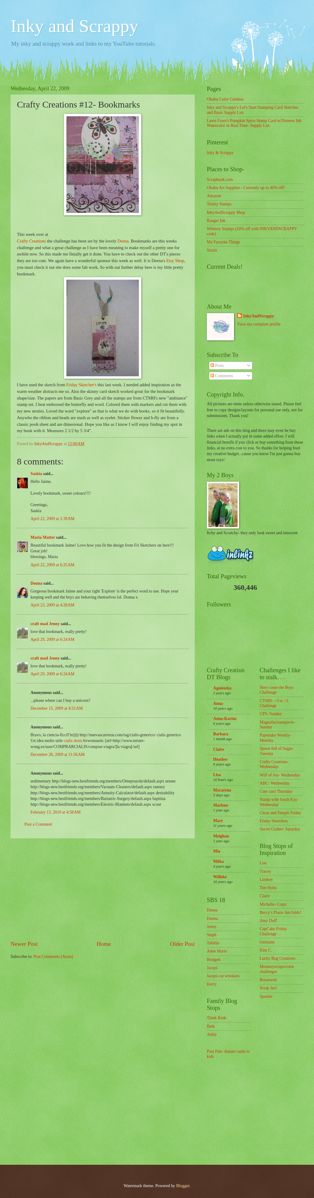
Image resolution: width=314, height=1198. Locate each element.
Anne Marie (217, 951)
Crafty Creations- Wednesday (274, 764)
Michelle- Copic (273, 904)
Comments (221, 376)
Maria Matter (42, 537)
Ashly (212, 1034)
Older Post (182, 944)
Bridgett (213, 959)
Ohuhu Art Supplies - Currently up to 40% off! (246, 187)
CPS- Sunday (271, 713)
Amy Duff (268, 920)
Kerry (211, 984)
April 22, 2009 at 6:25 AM (52, 565)
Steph (211, 935)
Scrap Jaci (268, 988)
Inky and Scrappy (74, 26)
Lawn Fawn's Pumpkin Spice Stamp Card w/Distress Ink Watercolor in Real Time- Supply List (254, 123)
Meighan (221, 836)
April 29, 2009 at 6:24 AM (52, 639)
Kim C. (266, 950)
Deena (212, 910)
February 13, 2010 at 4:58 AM (55, 812)
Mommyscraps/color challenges (277, 969)
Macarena (222, 790)
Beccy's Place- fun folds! (280, 912)
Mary (218, 820)
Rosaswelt (268, 980)
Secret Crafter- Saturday (280, 829)
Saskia (36, 473)
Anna (218, 703)
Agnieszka (222, 688)
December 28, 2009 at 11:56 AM (57, 754)
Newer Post (24, 944)
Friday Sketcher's (81, 384)
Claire (218, 749)
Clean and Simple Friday (280, 813)
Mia (216, 851)
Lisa (217, 774)
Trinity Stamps (219, 204)
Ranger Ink (216, 220)
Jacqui (212, 967)
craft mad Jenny (45, 623)
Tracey (265, 871)
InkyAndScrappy (258, 316)
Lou (263, 863)
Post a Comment (38, 824)
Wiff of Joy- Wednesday (280, 775)
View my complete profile (258, 324)
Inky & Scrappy (220, 152)
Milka (218, 861)
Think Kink (216, 1018)
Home (104, 944)
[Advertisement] (103, 889)
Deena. (123, 241)
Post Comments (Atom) (53, 956)
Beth (211, 1026)
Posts (217, 365)
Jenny (211, 926)
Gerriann (267, 942)
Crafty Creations (31, 241)
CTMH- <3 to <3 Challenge (274, 703)
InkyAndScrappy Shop (226, 212)
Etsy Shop (175, 260)
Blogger (182, 1186)
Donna (36, 583)
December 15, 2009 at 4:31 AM (56, 708)
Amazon (214, 196)
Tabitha (213, 943)
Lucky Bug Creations (277, 958)
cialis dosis (73, 740)
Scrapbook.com (220, 179)
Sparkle (266, 996)
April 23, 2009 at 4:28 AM (52, 605)
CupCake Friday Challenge (273, 931)
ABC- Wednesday (275, 783)
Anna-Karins (224, 718)
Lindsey (266, 879)
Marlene (220, 805)
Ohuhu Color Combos (225, 99)
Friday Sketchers (274, 821)
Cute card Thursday (276, 791)
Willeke (220, 877)
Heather (220, 759)
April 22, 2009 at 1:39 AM (52, 518)
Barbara (220, 734)
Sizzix (212, 250)
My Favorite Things (223, 242)
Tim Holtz (268, 887)
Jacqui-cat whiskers (223, 976)
